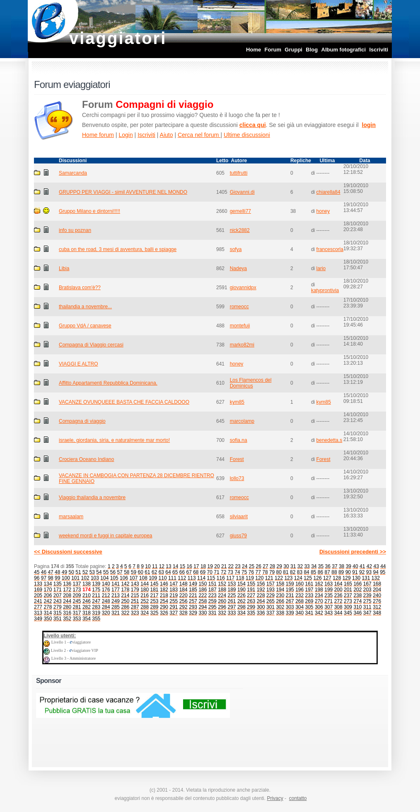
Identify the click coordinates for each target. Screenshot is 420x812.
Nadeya (238, 268)
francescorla (329, 249)
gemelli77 (240, 211)
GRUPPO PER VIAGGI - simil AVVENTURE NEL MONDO (123, 192)
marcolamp (242, 421)
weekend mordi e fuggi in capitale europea (105, 536)
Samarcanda (73, 173)
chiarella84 (328, 192)
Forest (237, 459)
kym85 (237, 402)
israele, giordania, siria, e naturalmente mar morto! (114, 440)
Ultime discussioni (247, 135)
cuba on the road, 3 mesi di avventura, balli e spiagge (117, 249)
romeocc (239, 307)
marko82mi (242, 345)
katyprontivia (325, 290)
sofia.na (238, 440)
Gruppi (293, 49)
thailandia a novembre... (85, 307)
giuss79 (238, 536)
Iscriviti (378, 49)
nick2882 (240, 230)
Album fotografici (343, 49)
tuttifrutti (239, 173)
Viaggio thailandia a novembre (92, 497)
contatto (298, 798)
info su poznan (75, 230)
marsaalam (71, 516)
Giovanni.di (242, 192)
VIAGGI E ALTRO (78, 364)
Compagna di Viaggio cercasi (91, 345)
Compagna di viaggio (82, 421)
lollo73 (237, 478)
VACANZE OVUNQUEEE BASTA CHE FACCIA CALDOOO (124, 402)
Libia (64, 268)
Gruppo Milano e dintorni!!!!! (89, 211)
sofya (236, 249)
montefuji (240, 326)
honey (323, 211)
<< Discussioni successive (68, 552)
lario (321, 268)
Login (125, 135)
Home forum (98, 135)
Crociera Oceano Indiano (86, 459)
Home (253, 49)
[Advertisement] (303, 718)
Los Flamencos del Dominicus (251, 383)
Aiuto (166, 135)
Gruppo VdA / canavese (85, 326)
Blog (312, 49)
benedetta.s (329, 440)
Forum (273, 49)
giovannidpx (243, 287)
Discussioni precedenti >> (352, 552)
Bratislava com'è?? (80, 287)
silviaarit (239, 516)
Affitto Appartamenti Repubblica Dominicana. (108, 383)
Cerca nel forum (199, 135)
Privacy (275, 798)
